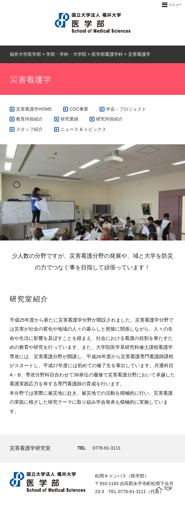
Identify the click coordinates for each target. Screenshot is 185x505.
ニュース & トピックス (83, 129)
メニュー (172, 5)
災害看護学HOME (34, 109)
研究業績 (69, 119)
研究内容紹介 (109, 119)
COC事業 (78, 109)
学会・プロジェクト (126, 109)
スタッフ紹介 (29, 129)
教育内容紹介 (29, 119)
